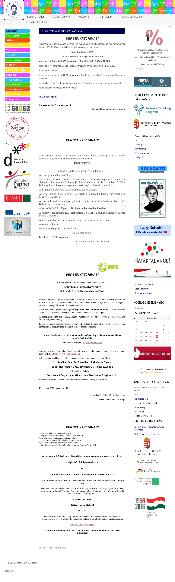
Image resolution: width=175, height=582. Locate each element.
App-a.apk (139, 394)
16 (168, 333)
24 (136, 340)
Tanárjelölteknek (37, 22)
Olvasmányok (14, 79)
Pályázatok (84, 17)
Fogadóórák (13, 94)
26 (146, 340)
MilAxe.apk (139, 411)
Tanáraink (12, 50)
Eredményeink (14, 84)
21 (157, 336)
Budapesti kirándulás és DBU (148, 136)
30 (168, 340)
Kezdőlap (11, 30)
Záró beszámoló (142, 153)
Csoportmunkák (142, 288)
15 (163, 333)
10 (136, 333)
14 (157, 333)
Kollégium (12, 99)
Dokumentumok (35, 17)
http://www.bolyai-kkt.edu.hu (67, 354)
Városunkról (13, 35)
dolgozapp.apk (141, 399)
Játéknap (138, 144)
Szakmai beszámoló (144, 293)
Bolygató (11, 74)
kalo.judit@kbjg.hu (48, 97)
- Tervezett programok (144, 284)
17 (136, 336)
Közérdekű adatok (132, 17)
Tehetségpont (106, 17)
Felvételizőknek (61, 17)
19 (146, 336)
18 (141, 336)
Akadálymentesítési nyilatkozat (21, 562)
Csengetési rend (15, 69)
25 (141, 340)
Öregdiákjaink (14, 45)
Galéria (10, 40)
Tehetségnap (140, 148)
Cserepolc (139, 140)
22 (163, 336)
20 (150, 336)
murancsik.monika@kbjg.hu (82, 524)
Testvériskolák (14, 60)
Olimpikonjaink (15, 89)
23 (168, 336)
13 (150, 333)
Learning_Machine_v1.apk (146, 403)
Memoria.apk (140, 407)
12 (146, 333)
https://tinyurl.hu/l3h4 (92, 342)
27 (150, 340)
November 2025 (152, 318)
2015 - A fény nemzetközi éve (147, 434)
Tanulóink (12, 55)
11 (141, 333)
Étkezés (10, 64)
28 (157, 340)
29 (163, 340)
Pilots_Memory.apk (143, 415)
